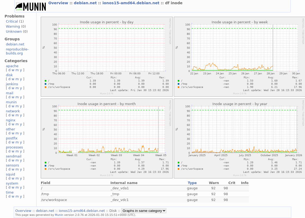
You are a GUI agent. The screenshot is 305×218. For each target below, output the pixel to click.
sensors (12, 165)
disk (9, 75)
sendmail (13, 156)
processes (14, 147)
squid (10, 174)
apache (12, 66)
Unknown (14, 31)
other (10, 129)
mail (9, 93)
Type (192, 183)
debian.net (86, 3)
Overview (59, 3)
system (12, 183)
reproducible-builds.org (17, 51)
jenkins (12, 84)
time (9, 192)
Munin (59, 214)
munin (11, 102)
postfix (11, 138)
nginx (10, 120)
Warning (13, 26)
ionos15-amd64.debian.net (131, 3)
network (13, 111)
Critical (12, 21)
